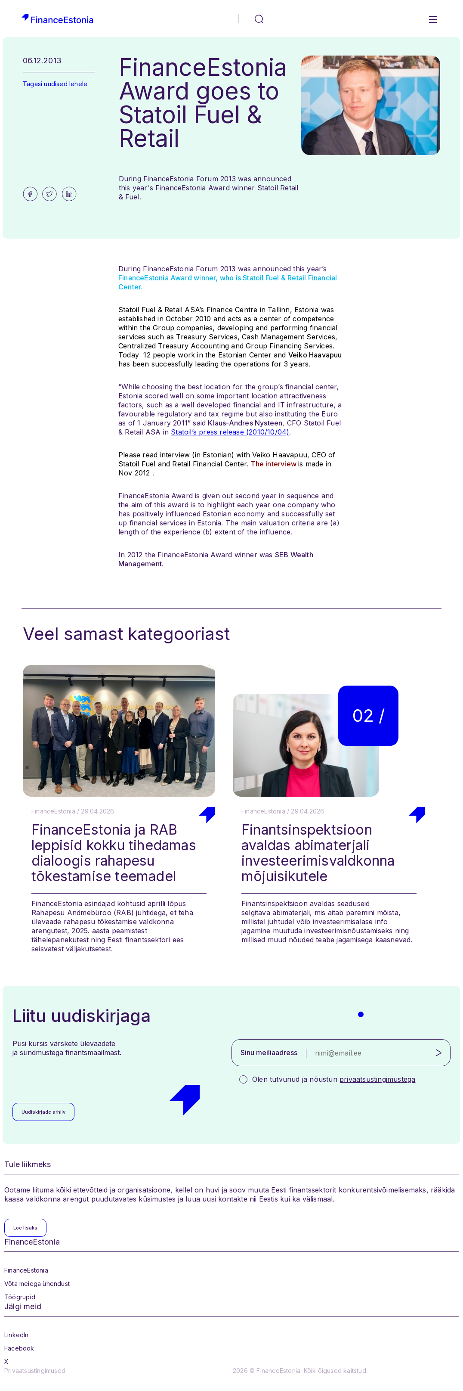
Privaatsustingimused (34, 1370)
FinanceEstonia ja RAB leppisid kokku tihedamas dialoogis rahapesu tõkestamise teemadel (113, 853)
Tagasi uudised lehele (55, 83)
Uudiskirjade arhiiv (43, 1112)
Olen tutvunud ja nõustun (333, 1079)
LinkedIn (16, 1334)
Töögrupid (19, 1297)
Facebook (19, 1348)
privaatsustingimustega (377, 1079)
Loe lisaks (25, 1228)
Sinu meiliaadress (269, 1052)
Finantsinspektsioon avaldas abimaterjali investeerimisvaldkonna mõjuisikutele (318, 853)
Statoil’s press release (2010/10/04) (230, 432)
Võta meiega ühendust (37, 1283)
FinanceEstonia (26, 1270)
